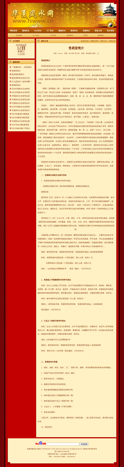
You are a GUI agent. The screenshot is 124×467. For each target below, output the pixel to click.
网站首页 (13, 31)
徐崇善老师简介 (18, 74)
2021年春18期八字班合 (21, 128)
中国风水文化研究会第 (21, 96)
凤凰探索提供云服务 (34, 449)
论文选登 (19, 35)
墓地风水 (25, 31)
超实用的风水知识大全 (21, 78)
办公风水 (37, 31)
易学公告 (44, 41)
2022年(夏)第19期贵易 (20, 114)
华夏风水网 (94, 41)
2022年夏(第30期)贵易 (20, 118)
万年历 (85, 35)
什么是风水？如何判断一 (22, 82)
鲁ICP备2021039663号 (62, 451)
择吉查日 (70, 35)
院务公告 (98, 31)
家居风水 (74, 31)
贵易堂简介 (16, 71)
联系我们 (101, 35)
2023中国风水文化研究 (21, 107)
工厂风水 (50, 31)
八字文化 (53, 35)
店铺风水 (86, 31)
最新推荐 (16, 62)
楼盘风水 (62, 31)
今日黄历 (16, 41)
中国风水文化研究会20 (21, 103)
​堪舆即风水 (16, 85)
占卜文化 (36, 35)
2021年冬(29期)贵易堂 (20, 125)
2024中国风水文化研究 (21, 89)
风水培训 (110, 31)
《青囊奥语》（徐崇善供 (22, 67)
